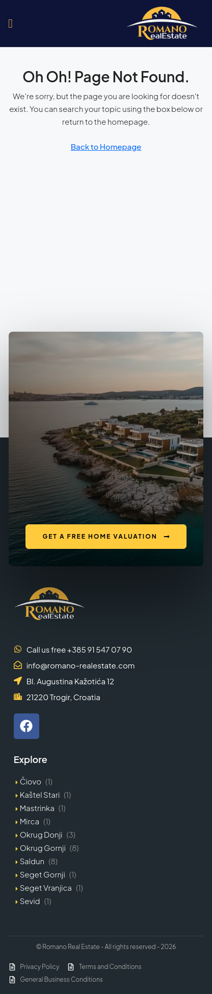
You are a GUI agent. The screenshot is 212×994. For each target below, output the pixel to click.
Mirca (29, 821)
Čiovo (30, 781)
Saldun (32, 861)
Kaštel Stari (40, 794)
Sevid (30, 901)
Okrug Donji (41, 834)
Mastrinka (37, 808)
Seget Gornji (42, 874)
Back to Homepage (106, 146)
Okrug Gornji (43, 847)
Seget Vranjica (46, 887)
